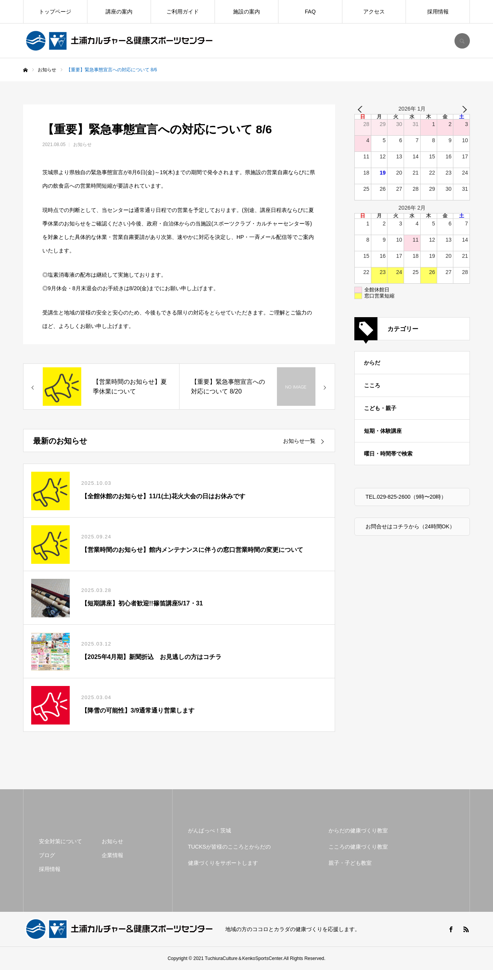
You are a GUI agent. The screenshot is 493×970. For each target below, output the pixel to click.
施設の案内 (246, 11)
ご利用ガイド (182, 11)
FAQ (310, 11)
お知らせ (82, 144)
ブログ (47, 855)
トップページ (55, 11)
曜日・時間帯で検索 (388, 454)
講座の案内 (119, 11)
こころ (372, 385)
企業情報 (112, 855)
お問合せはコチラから (392, 526)
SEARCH (462, 41)
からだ (372, 363)
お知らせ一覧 (299, 441)
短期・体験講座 (383, 431)
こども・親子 (380, 408)
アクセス (374, 11)
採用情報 (438, 11)
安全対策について (60, 841)
